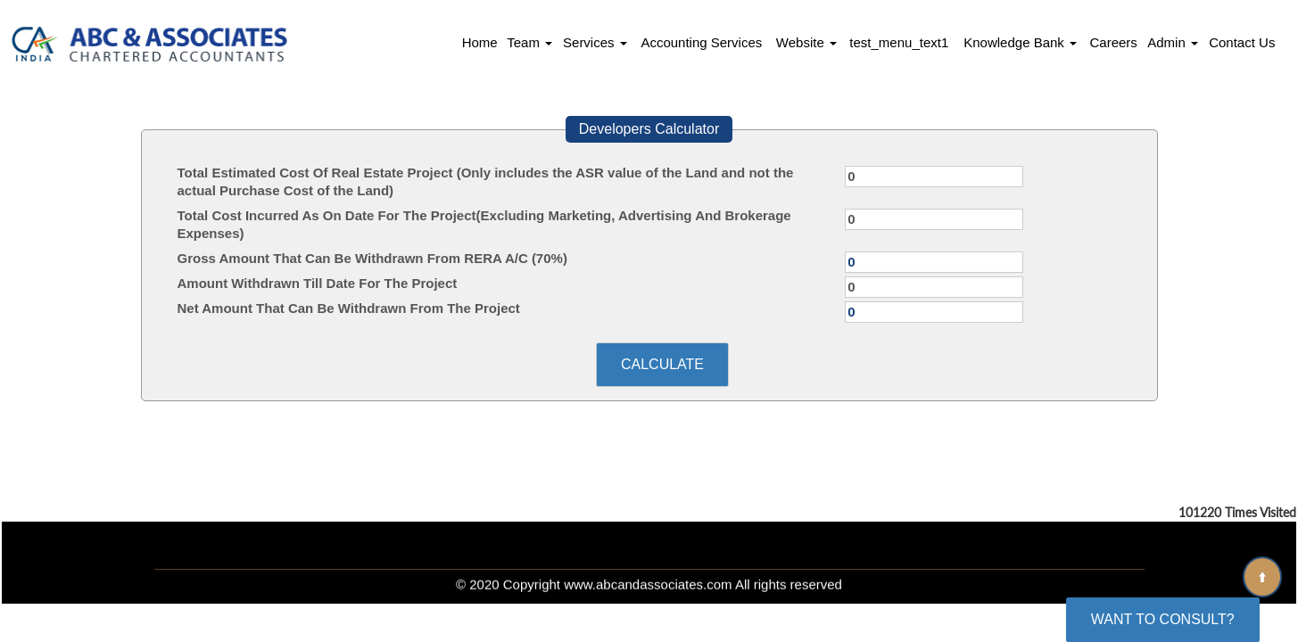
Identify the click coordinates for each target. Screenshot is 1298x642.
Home (480, 42)
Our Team (529, 542)
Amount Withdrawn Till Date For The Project (318, 283)
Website (806, 42)
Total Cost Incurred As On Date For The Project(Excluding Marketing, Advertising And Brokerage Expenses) (484, 224)
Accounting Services (701, 42)
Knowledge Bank (1020, 42)
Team (529, 42)
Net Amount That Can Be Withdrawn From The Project (349, 308)
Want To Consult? (1163, 619)
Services (595, 42)
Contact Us (1242, 42)
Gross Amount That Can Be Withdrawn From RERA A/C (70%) (372, 258)
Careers (1113, 42)
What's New (645, 542)
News (747, 542)
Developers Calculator (649, 128)
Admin (1172, 42)
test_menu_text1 (898, 42)
